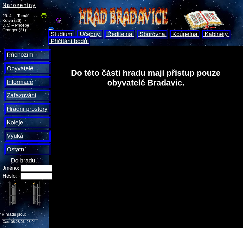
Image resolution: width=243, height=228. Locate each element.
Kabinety (216, 34)
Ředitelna (120, 34)
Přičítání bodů (69, 41)
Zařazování (21, 95)
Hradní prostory (27, 108)
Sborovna (152, 34)
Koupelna (185, 34)
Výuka (15, 135)
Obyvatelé (20, 68)
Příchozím (20, 54)
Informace (20, 82)
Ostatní (16, 149)
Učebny (90, 34)
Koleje (15, 122)
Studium (61, 34)
